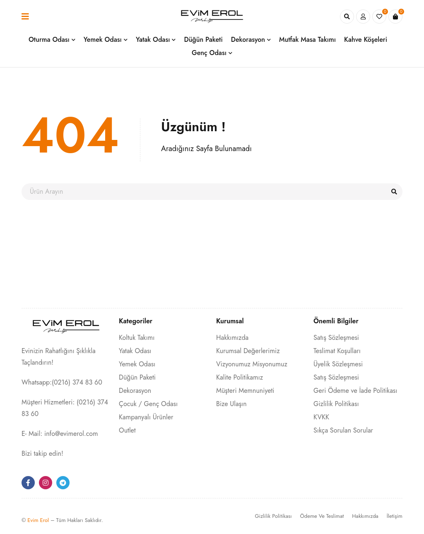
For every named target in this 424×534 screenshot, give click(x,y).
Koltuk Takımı (136, 337)
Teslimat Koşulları (337, 351)
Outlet (127, 430)
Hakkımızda (232, 337)
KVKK (321, 417)
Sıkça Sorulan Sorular (343, 430)
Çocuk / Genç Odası (148, 404)
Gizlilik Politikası (336, 404)
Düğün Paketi (137, 377)
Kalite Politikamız (239, 377)
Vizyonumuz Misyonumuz (251, 364)
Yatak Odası (135, 351)
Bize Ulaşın (231, 404)
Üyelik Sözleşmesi (338, 364)
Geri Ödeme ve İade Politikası (355, 390)
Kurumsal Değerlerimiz (248, 351)
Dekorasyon (135, 390)
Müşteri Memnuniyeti (245, 390)
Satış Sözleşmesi (336, 337)
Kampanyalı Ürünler (146, 417)
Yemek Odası (137, 364)
